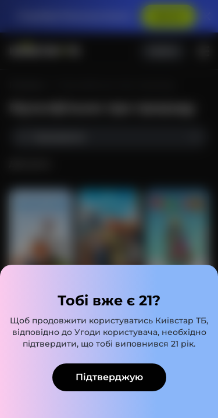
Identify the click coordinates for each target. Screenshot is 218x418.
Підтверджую (109, 377)
